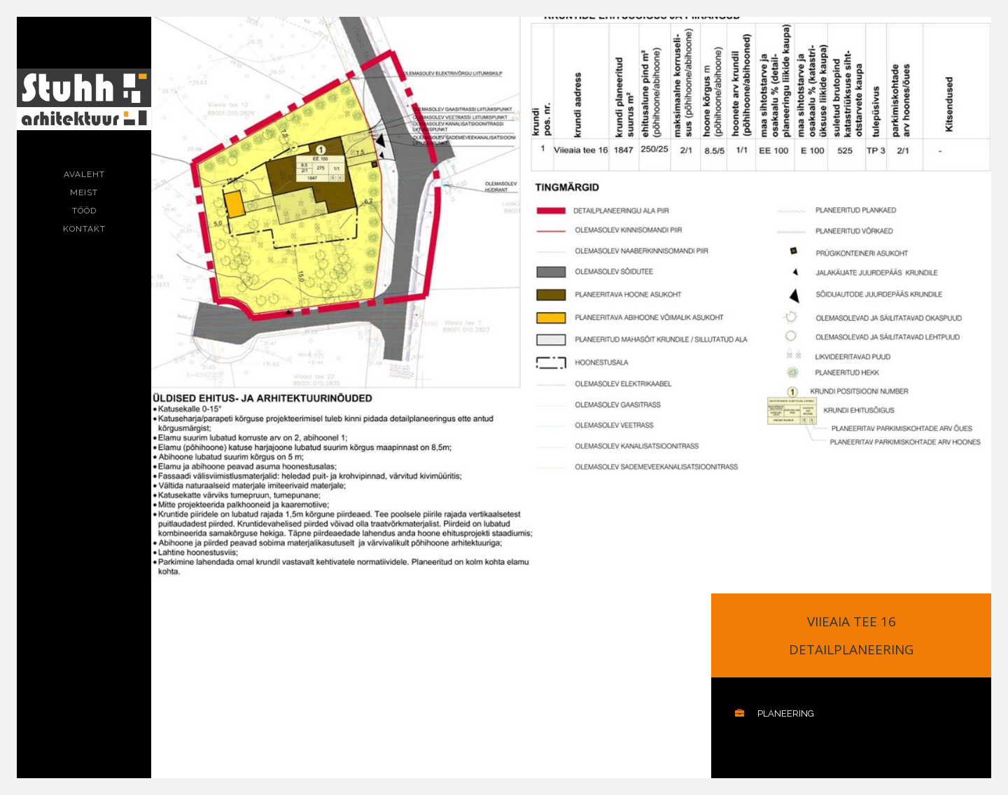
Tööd (84, 211)
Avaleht (84, 174)
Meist (84, 192)
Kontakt (84, 229)
